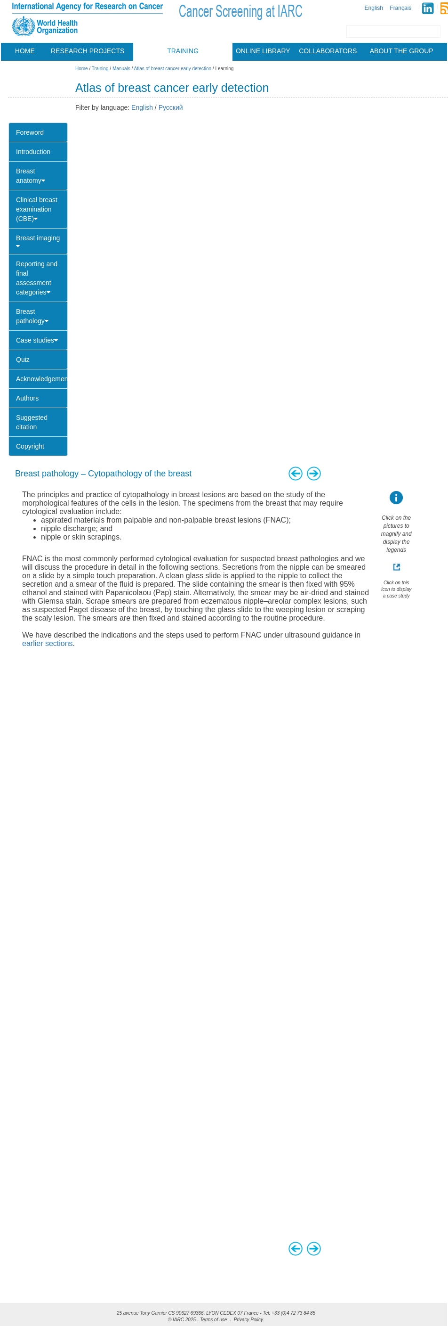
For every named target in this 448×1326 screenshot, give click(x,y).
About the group (401, 51)
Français (400, 8)
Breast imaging (38, 241)
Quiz (23, 359)
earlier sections (47, 643)
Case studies (37, 340)
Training (183, 51)
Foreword (30, 132)
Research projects (87, 51)
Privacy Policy (248, 1319)
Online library (263, 51)
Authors (27, 398)
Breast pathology (32, 316)
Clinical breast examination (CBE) (36, 209)
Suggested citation (32, 422)
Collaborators (328, 51)
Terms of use (213, 1319)
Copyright (30, 446)
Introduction (33, 152)
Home (25, 51)
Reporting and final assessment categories (36, 278)
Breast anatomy (30, 175)
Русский (171, 107)
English (374, 8)
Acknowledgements (42, 379)
